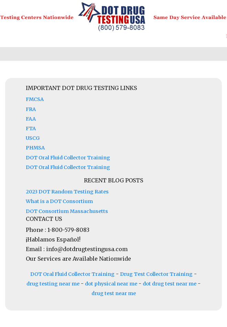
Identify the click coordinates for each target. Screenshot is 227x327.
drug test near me (113, 293)
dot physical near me (111, 284)
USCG (33, 138)
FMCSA (35, 99)
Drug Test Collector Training (156, 274)
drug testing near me (52, 284)
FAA (31, 119)
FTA (31, 128)
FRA (31, 109)
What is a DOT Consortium (59, 201)
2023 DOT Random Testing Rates (67, 192)
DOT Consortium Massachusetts (67, 211)
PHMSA (35, 148)
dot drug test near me (169, 284)
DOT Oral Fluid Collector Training (68, 158)
